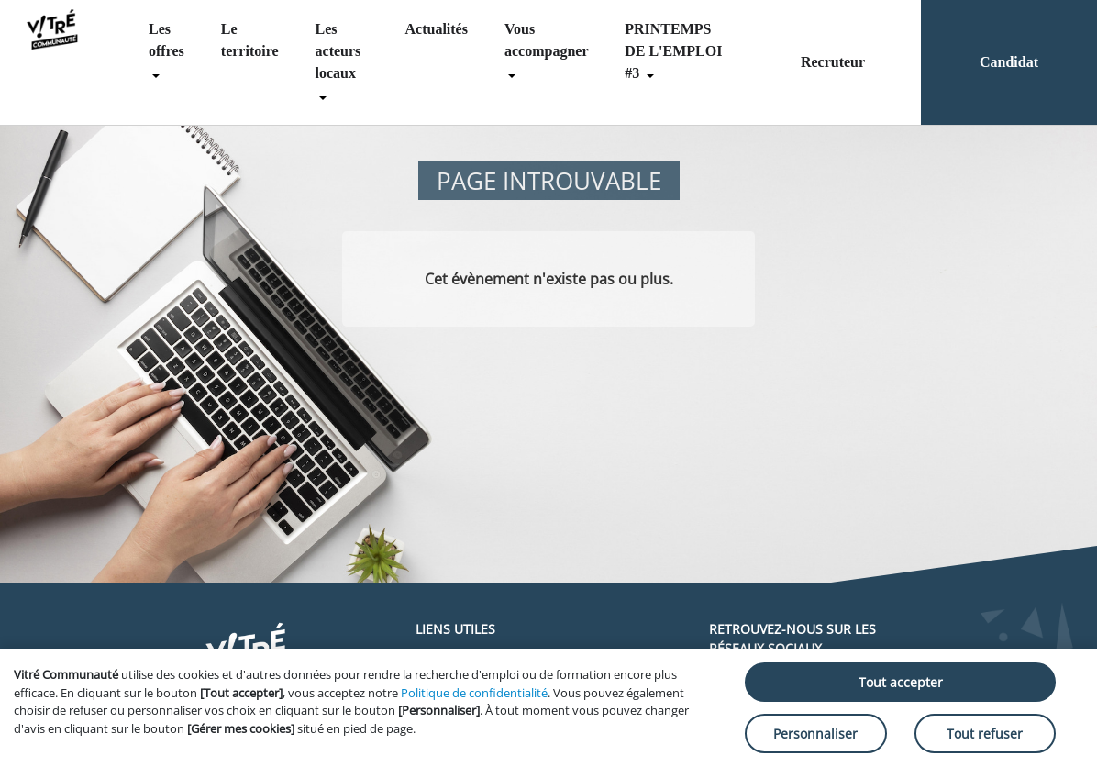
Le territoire (250, 40)
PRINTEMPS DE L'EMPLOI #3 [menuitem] (673, 51)
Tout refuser (985, 733)
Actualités (436, 29)
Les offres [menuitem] (166, 40)
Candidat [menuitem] (1009, 62)
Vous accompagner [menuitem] (546, 40)
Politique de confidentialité (474, 692)
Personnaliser (815, 733)
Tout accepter (901, 682)
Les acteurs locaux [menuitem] (338, 51)
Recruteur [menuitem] (833, 62)
